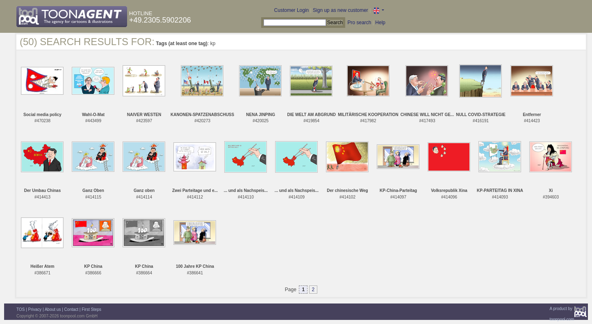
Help (380, 22)
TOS (20, 309)
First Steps (91, 309)
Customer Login (291, 10)
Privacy (35, 309)
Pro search (359, 22)
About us (53, 309)
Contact (71, 309)
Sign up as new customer (340, 10)
